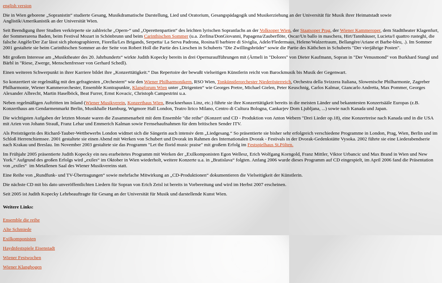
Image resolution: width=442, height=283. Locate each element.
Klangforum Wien (149, 87)
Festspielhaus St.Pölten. (270, 144)
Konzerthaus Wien (145, 102)
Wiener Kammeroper (360, 30)
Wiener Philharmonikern (168, 81)
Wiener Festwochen (22, 257)
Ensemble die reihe (21, 220)
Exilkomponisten (19, 238)
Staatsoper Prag (315, 30)
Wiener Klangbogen (22, 267)
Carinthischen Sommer (166, 36)
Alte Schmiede (17, 229)
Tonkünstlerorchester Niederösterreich (254, 81)
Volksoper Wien (274, 30)
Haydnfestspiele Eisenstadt (29, 248)
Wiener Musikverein (105, 102)
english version (17, 5)
